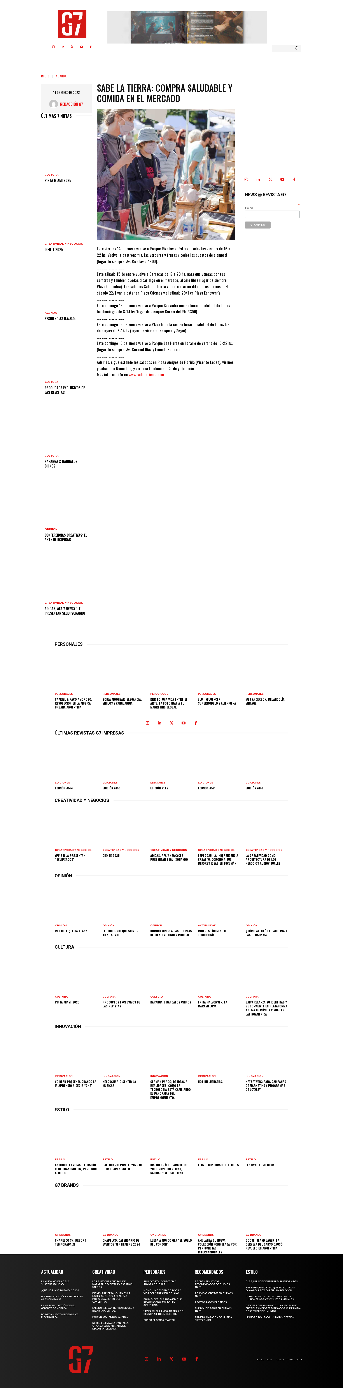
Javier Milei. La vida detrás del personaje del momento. (164, 1313)
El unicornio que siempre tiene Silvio (121, 933)
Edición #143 (112, 788)
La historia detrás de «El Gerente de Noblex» (58, 1307)
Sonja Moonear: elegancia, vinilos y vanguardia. (122, 701)
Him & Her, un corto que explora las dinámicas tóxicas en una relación (270, 1290)
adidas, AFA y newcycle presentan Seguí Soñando (65, 611)
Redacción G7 (71, 104)
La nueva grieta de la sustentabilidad (55, 1283)
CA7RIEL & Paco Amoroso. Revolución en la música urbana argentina (73, 703)
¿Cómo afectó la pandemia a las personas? (266, 933)
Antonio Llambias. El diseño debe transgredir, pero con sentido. (75, 1169)
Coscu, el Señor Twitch (159, 1320)
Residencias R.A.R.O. (60, 318)
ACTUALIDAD (206, 926)
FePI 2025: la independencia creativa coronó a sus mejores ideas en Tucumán (218, 859)
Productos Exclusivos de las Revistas (65, 390)
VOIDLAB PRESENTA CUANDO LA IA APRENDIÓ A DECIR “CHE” (75, 1084)
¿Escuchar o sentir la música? (119, 1084)
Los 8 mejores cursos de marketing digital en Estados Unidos (112, 1285)
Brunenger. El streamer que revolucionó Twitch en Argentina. (163, 1303)
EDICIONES (62, 783)
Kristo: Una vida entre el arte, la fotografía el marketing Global (168, 703)
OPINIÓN (51, 529)
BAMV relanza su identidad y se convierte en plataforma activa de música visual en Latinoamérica (266, 1008)
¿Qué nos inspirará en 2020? (60, 1291)
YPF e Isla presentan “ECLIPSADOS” (70, 857)
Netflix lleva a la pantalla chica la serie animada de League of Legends (110, 1326)
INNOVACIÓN (63, 1076)
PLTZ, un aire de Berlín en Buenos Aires (272, 1282)
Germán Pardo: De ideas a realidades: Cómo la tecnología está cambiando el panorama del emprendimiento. (170, 1090)
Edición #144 (64, 788)
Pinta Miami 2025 (58, 180)
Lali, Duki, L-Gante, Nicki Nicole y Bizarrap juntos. (113, 1310)
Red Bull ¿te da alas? (71, 931)
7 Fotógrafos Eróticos (211, 1303)
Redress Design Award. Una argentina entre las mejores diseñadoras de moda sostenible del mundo (273, 1309)
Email (249, 208)
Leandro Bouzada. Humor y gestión (270, 1318)
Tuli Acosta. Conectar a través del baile (160, 1283)
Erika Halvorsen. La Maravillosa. (212, 1004)
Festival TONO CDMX (260, 1165)
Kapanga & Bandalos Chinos (61, 464)
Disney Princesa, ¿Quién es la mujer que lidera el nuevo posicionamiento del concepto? (111, 1298)
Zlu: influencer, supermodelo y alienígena (217, 701)
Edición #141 (206, 788)
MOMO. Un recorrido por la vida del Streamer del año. (162, 1292)
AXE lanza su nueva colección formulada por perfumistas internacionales (217, 1247)
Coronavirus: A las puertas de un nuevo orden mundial (171, 933)
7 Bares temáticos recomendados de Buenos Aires (212, 1285)
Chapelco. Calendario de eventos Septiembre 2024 (121, 1243)
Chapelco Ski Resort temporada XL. (70, 1243)
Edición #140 (255, 788)
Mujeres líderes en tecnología (212, 933)
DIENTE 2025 (54, 249)
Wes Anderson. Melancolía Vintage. (265, 701)
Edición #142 (159, 788)
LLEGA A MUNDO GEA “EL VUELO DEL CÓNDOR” (171, 1243)
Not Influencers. (210, 1082)
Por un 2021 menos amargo (110, 1317)
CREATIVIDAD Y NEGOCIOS (64, 244)
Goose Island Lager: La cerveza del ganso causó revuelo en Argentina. (264, 1245)
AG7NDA (61, 76)
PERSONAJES (64, 694)
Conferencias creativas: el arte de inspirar (66, 537)
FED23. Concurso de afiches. (219, 1165)
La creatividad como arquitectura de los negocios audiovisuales (263, 859)
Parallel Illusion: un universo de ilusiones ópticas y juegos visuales (270, 1299)
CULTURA (51, 174)
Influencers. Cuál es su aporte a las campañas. (62, 1299)
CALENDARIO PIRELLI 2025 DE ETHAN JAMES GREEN (122, 1167)
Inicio (45, 76)
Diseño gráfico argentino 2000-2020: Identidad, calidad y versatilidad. (169, 1169)
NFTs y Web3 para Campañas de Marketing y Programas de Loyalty (266, 1086)
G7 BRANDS (62, 1235)
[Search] (296, 48)
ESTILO (60, 1160)
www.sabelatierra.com (146, 374)
